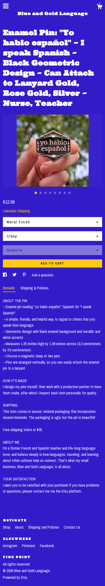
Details (9, 288)
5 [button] (55, 193)
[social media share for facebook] (5, 275)
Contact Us (72, 527)
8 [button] (69, 193)
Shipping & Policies (34, 288)
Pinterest (29, 545)
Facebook (47, 545)
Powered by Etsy (15, 577)
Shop (7, 527)
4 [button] (50, 193)
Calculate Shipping (16, 211)
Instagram (10, 545)
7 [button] (64, 193)
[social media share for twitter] (15, 275)
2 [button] (40, 193)
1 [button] (36, 193)
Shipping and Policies (44, 527)
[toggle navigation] (6, 6)
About (20, 527)
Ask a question (42, 275)
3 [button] (45, 193)
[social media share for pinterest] (24, 275)
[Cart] (99, 7)
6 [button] (60, 193)
